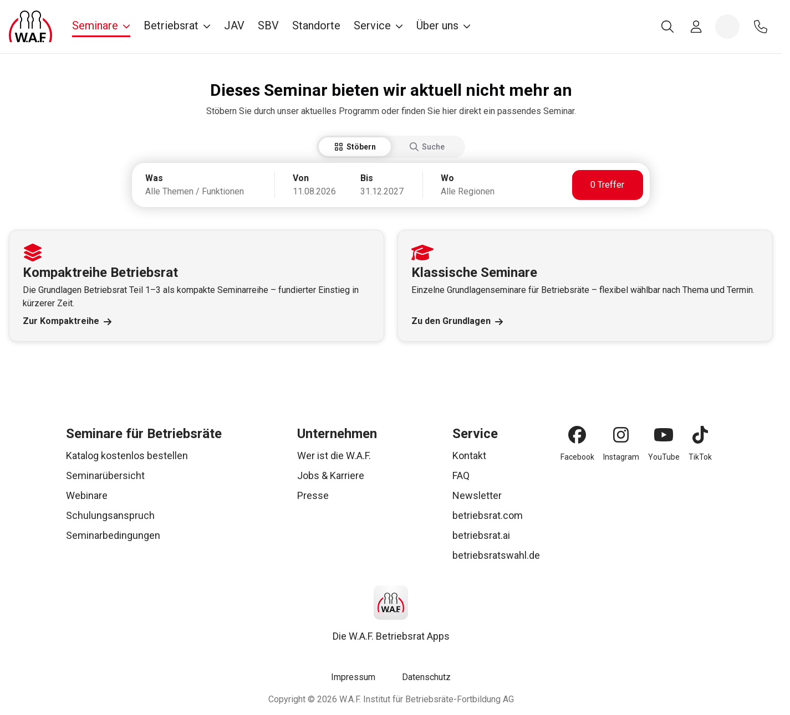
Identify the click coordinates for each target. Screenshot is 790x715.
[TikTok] (700, 435)
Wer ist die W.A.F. (334, 455)
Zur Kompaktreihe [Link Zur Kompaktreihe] (67, 321)
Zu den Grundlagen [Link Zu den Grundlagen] (457, 321)
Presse (313, 495)
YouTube (664, 456)
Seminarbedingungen (113, 535)
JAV (234, 25)
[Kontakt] (760, 26)
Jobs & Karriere (330, 475)
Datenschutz (426, 677)
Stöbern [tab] (355, 146)
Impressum (353, 677)
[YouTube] (664, 435)
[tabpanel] (390, 185)
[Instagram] (621, 435)
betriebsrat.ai (481, 535)
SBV (268, 25)
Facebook (577, 456)
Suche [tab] (427, 146)
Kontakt (469, 455)
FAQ (461, 475)
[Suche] (667, 26)
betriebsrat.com (487, 515)
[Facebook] (577, 435)
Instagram (621, 456)
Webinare (87, 495)
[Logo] (30, 26)
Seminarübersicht (105, 475)
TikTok (700, 456)
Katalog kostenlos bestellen (127, 455)
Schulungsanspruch (110, 515)
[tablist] (391, 147)
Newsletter (477, 495)
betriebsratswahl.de (496, 555)
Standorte (316, 25)
